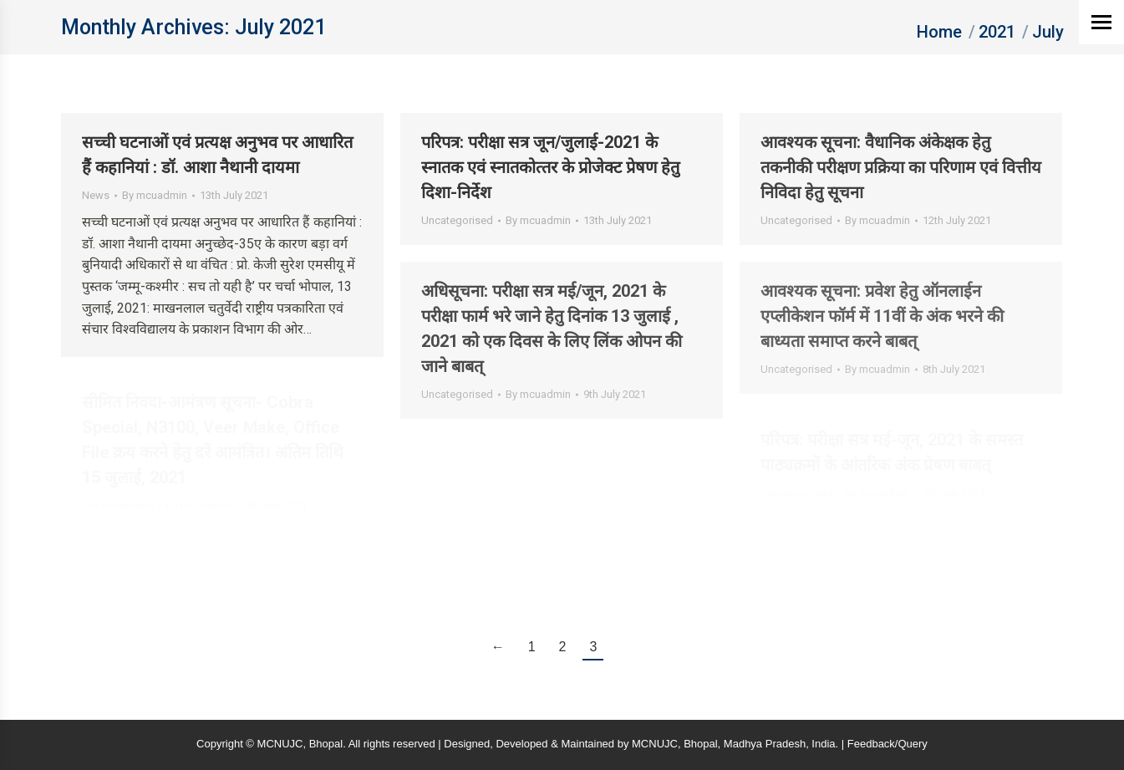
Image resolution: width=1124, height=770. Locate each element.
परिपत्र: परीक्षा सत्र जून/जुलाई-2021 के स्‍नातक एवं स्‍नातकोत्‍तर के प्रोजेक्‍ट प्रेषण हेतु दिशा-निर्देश (550, 167)
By (154, 195)
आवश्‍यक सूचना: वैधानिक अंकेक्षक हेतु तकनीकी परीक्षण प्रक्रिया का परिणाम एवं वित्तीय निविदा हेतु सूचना (900, 167)
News (95, 195)
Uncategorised (457, 220)
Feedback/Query (887, 743)
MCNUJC (655, 743)
